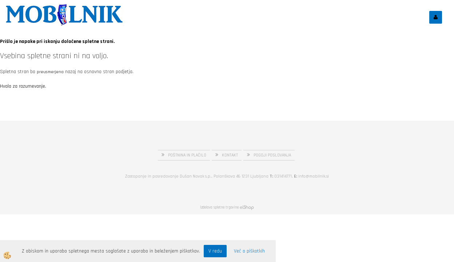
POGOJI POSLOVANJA (272, 155)
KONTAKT (230, 155)
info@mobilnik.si (313, 176)
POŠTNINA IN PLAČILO (187, 155)
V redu (215, 251)
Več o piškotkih (249, 251)
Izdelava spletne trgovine (219, 207)
